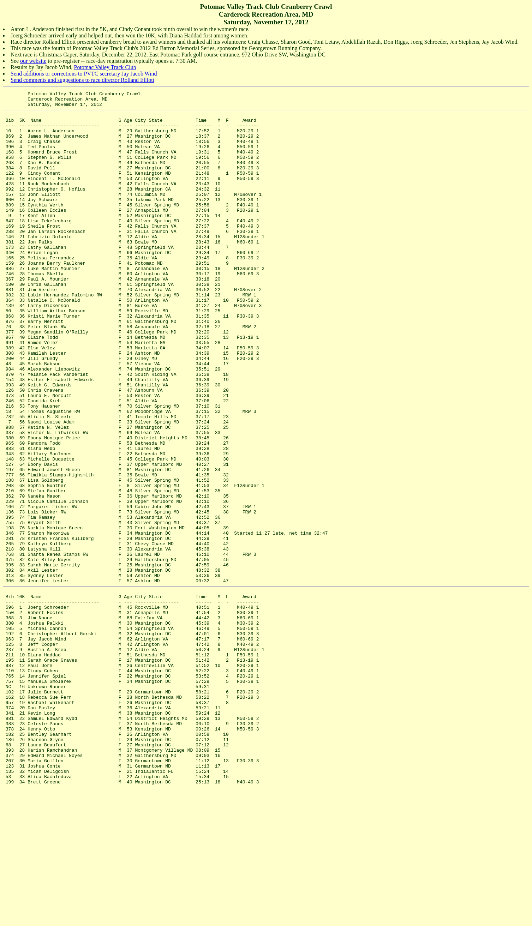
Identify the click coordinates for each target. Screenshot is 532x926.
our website (33, 61)
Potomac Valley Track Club (105, 67)
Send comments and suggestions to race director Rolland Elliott (82, 80)
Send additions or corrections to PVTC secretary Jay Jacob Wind (84, 74)
